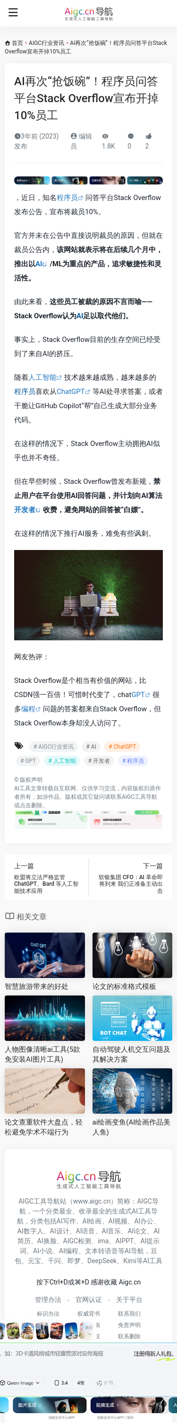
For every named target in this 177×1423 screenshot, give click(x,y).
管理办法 (48, 1299)
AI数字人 (30, 1231)
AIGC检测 (77, 1241)
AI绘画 (92, 1221)
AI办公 (143, 1221)
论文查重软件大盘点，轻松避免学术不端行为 (44, 1127)
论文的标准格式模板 (124, 986)
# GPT (28, 761)
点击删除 (31, 805)
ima (103, 1241)
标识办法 (48, 1313)
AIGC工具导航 (139, 797)
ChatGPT (71, 391)
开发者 (24, 510)
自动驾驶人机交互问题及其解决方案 (131, 1054)
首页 (17, 43)
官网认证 (89, 1299)
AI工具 (22, 788)
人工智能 (42, 377)
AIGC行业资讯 (46, 43)
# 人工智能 (62, 761)
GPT (138, 694)
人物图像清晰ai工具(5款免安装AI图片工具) (42, 1054)
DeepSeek (102, 1261)
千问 (54, 1261)
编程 (28, 709)
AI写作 (66, 1221)
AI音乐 (111, 1231)
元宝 (34, 1261)
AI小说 (42, 1251)
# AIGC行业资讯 (54, 746)
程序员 (67, 197)
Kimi (129, 1261)
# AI (91, 746)
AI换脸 (47, 1241)
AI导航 (134, 1251)
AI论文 (137, 1231)
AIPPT (124, 1241)
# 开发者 (99, 761)
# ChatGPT (122, 746)
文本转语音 (101, 1251)
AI (38, 264)
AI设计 (59, 1231)
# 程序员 (133, 761)
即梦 (74, 1261)
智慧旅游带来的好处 (36, 986)
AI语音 (85, 1231)
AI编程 (68, 1251)
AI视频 (118, 1221)
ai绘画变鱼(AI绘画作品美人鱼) (132, 1127)
